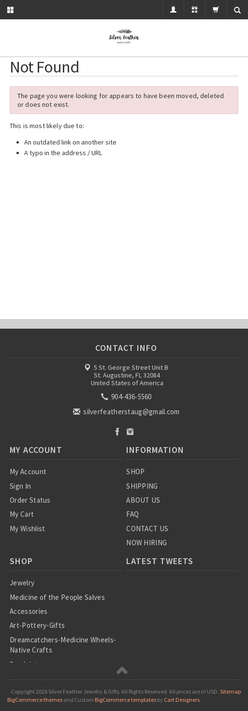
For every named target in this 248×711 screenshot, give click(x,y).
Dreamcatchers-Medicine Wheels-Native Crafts (63, 644)
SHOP (135, 471)
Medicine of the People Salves (57, 597)
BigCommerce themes (34, 699)
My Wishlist (27, 528)
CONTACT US (147, 528)
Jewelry (22, 582)
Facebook (117, 431)
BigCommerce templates (125, 699)
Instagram (130, 431)
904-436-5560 (127, 396)
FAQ (132, 514)
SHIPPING (142, 486)
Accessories (28, 611)
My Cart (22, 514)
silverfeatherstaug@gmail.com (127, 411)
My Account (28, 471)
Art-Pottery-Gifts (37, 625)
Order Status (30, 500)
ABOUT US (143, 500)
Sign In (20, 486)
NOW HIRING (146, 542)
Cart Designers (182, 699)
